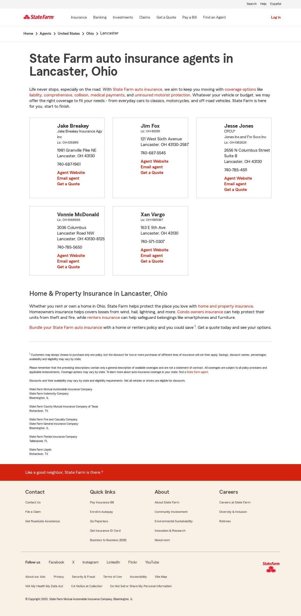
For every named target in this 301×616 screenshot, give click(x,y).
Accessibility (138, 576)
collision (81, 95)
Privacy (59, 576)
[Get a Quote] (166, 18)
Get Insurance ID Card (105, 530)
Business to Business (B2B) (108, 540)
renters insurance (103, 317)
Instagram (90, 562)
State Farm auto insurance (137, 89)
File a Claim (33, 511)
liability (35, 95)
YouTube (152, 562)
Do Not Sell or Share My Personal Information (141, 586)
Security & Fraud (83, 576)
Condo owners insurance (200, 312)
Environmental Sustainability (174, 521)
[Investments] (122, 18)
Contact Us (33, 502)
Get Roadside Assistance (42, 521)
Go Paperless (99, 521)
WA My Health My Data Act (44, 586)
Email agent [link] (68, 178)
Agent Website (71, 172)
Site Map (161, 576)
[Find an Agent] (214, 18)
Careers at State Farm (234, 502)
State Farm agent (197, 372)
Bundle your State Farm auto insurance (65, 327)
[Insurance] (78, 18)
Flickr (132, 562)
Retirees (225, 521)
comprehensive (58, 95)
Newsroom (162, 540)
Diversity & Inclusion (233, 511)
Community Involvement (171, 511)
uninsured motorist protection (162, 95)
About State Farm (167, 502)
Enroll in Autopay (101, 511)
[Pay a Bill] (189, 18)
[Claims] (145, 18)
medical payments (107, 95)
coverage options (240, 89)
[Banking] (100, 18)
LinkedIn (113, 562)
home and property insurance (225, 306)
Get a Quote (68, 184)
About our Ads (35, 576)
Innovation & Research (170, 530)
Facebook (56, 562)
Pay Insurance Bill (102, 502)
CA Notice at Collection (86, 586)
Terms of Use (112, 576)
